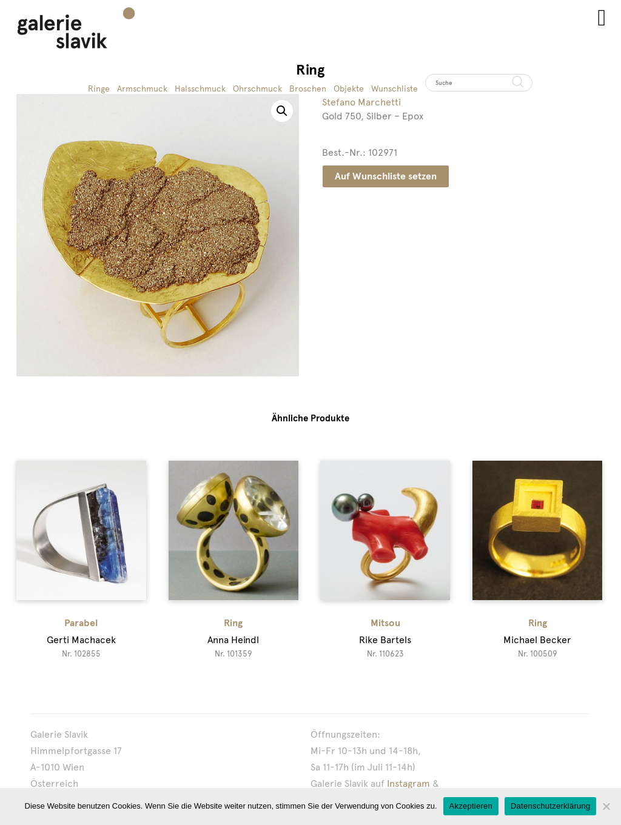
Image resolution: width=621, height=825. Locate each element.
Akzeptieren (470, 805)
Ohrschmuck (257, 88)
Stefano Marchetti (361, 102)
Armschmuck (142, 88)
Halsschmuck (200, 88)
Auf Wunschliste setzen (386, 176)
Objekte (349, 88)
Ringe (99, 88)
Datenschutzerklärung (550, 805)
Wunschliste (394, 88)
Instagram (408, 783)
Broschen (307, 88)
